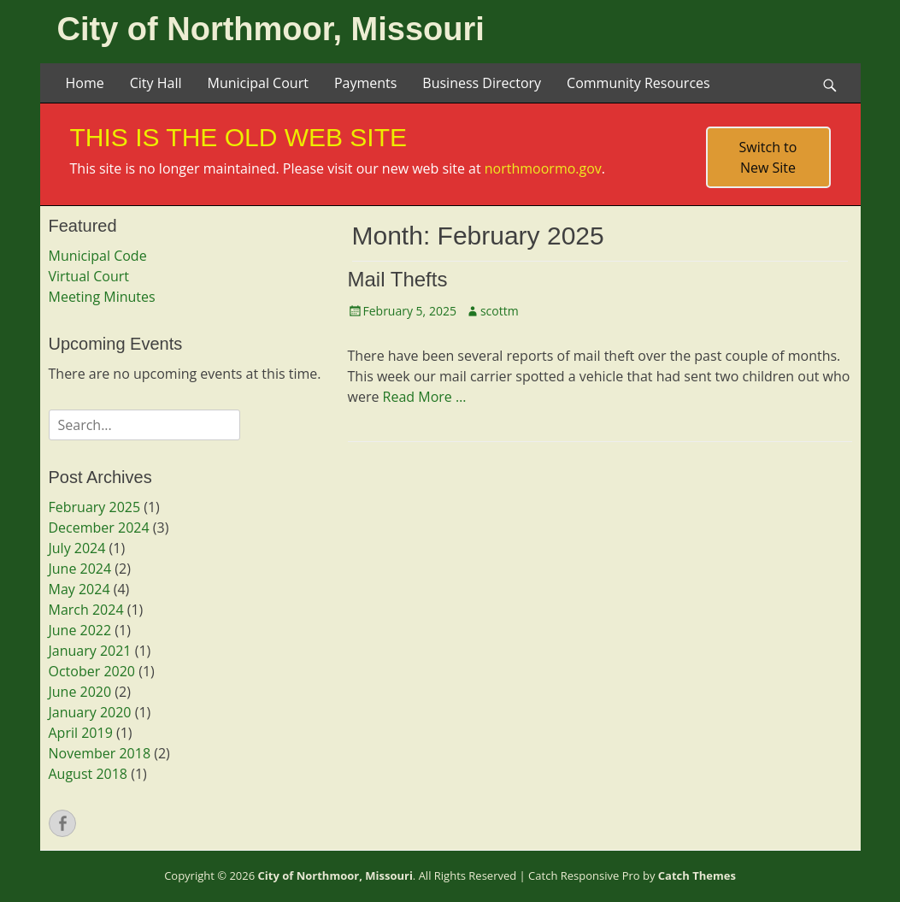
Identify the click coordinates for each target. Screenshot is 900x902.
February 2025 (95, 507)
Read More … (425, 396)
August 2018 (88, 773)
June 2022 (80, 630)
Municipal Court (257, 83)
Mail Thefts (398, 279)
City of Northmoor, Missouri (271, 29)
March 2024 (86, 609)
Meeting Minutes (102, 296)
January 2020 (90, 712)
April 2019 (81, 732)
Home (85, 83)
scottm (499, 311)
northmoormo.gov (543, 168)
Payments (365, 83)
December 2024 (99, 527)
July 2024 (77, 548)
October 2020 (92, 671)
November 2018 (100, 753)
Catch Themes (697, 875)
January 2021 (90, 650)
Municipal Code (98, 255)
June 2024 (80, 568)
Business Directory (481, 83)
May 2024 (79, 589)
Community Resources (638, 83)
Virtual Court (89, 276)
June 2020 (80, 691)
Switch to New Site (768, 157)
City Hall (156, 83)
